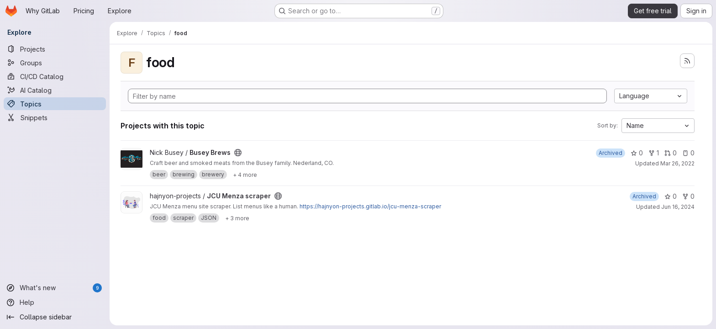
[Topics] (55, 103)
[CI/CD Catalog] (55, 76)
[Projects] (55, 48)
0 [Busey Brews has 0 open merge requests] (670, 153)
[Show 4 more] (245, 174)
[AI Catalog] (55, 90)
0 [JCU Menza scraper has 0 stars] (670, 196)
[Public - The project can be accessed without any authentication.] (238, 152)
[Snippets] (55, 117)
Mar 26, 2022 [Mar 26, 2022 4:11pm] (677, 163)
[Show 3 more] (237, 217)
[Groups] (55, 62)
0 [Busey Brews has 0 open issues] (688, 153)
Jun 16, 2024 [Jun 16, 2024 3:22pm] (678, 206)
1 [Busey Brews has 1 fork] (653, 153)
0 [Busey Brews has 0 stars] (637, 153)
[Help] (55, 302)
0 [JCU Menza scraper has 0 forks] (688, 196)
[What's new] (55, 287)
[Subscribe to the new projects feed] (687, 60)
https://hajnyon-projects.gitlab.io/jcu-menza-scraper (370, 206)
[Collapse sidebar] (55, 317)
